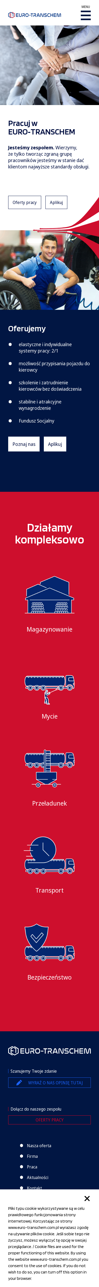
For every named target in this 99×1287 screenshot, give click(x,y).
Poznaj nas (23, 444)
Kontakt (34, 1188)
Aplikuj (56, 202)
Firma (32, 1156)
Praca (32, 1167)
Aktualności (37, 1177)
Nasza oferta (39, 1146)
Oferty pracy (25, 202)
